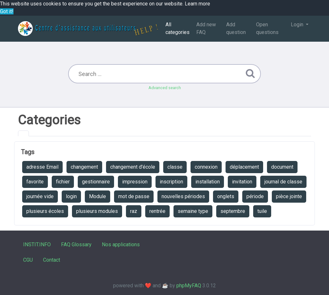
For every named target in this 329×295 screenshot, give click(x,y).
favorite (35, 182)
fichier (63, 182)
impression (134, 182)
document (282, 167)
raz (133, 211)
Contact (51, 260)
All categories (177, 28)
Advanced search (164, 87)
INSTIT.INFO (37, 244)
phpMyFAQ (188, 285)
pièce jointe (289, 196)
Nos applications (121, 244)
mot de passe (133, 196)
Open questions (267, 28)
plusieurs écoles (45, 211)
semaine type (193, 211)
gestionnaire (96, 182)
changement (84, 167)
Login (298, 24)
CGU (28, 260)
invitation (242, 182)
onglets (225, 196)
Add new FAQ (206, 28)
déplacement (244, 167)
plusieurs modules (97, 211)
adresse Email (42, 167)
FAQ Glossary (76, 244)
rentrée (157, 211)
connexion (206, 167)
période (255, 196)
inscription (171, 182)
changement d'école (132, 167)
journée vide (40, 196)
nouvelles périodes (183, 196)
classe (174, 167)
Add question (236, 28)
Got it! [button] (6, 11)
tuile (262, 211)
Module (97, 196)
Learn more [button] (197, 4)
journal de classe (283, 182)
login (71, 196)
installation (207, 182)
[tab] (23, 133)
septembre (232, 211)
